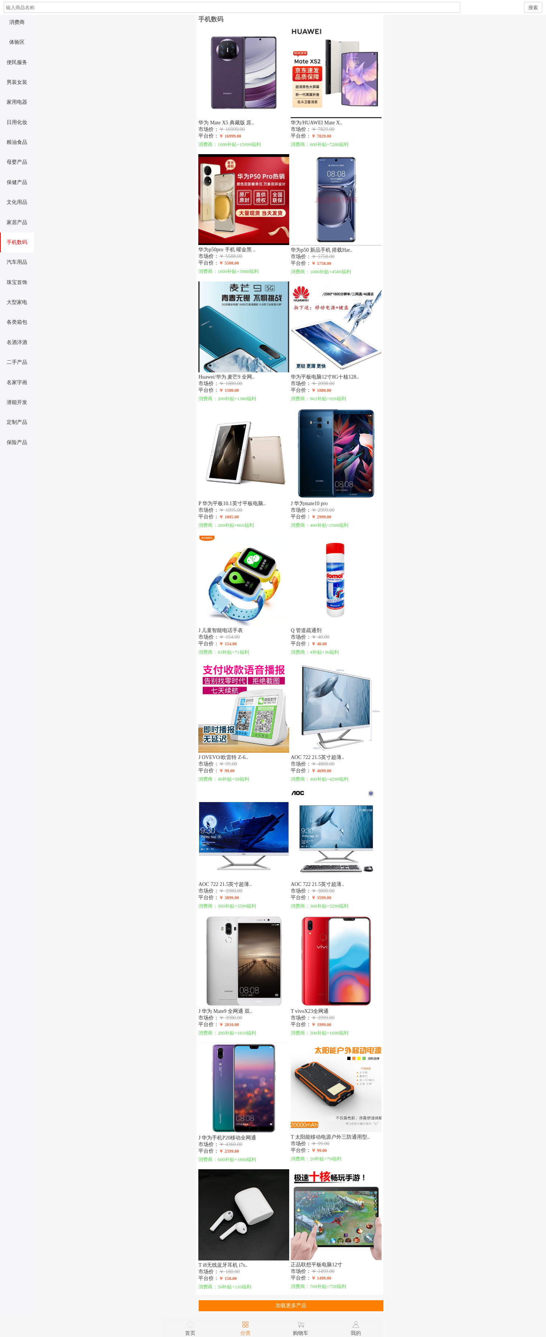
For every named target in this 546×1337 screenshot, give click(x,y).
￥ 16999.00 (231, 136)
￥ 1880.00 (322, 390)
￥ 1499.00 (322, 1278)
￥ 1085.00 (230, 516)
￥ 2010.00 (230, 1024)
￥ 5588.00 (230, 263)
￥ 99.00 (228, 770)
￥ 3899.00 (230, 897)
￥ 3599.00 (322, 897)
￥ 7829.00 (322, 136)
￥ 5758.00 (322, 263)
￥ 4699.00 (322, 770)
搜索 (533, 7)
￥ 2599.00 (230, 1151)
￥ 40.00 (320, 643)
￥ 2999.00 (322, 516)
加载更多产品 (291, 1305)
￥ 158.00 (229, 1278)
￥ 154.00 (229, 643)
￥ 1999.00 (322, 1024)
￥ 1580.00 (230, 390)
